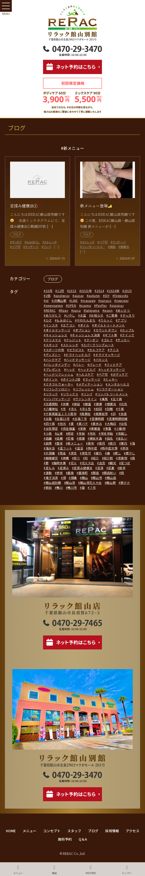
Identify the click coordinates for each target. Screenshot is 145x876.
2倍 (48, 295)
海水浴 (50, 448)
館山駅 (111, 482)
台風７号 (80, 418)
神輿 (66, 458)
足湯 (100, 468)
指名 (110, 438)
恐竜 (71, 438)
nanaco (106, 300)
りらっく (106, 320)
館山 (85, 478)
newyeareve (54, 305)
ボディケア (120, 374)
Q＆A (83, 839)
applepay (62, 295)
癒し (118, 453)
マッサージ (93, 379)
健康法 (111, 404)
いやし (70, 315)
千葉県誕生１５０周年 (61, 414)
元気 (124, 404)
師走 (71, 433)
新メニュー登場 (96, 206)
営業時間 (98, 418)
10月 (49, 291)
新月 (102, 443)
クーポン (92, 340)
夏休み (97, 423)
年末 (93, 433)
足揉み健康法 (83, 468)
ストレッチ (70, 345)
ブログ (52, 279)
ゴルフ (108, 340)
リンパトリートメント (112, 394)
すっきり (128, 315)
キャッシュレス (56, 335)
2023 (72, 291)
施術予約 (65, 839)
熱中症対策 (109, 448)
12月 (60, 291)
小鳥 (49, 433)
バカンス (102, 359)
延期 (60, 438)
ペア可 (103, 374)
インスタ (52, 325)
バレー (80, 364)
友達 (124, 414)
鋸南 (71, 473)
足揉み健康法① (26, 206)
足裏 (111, 468)
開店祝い (110, 473)
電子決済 (52, 478)
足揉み (64, 468)
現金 (63, 453)
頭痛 (74, 478)
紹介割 (108, 458)
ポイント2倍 (71, 379)
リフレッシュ (84, 389)
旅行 (113, 443)
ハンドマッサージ (78, 359)
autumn (94, 295)
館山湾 (70, 482)
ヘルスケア (86, 374)
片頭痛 (50, 453)
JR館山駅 (59, 300)
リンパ (87, 394)
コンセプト (51, 830)
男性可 (86, 453)
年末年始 (107, 433)
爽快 (125, 448)
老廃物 (122, 458)
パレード (95, 364)
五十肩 (117, 399)
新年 (91, 443)
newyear (122, 300)
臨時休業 (60, 463)
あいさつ (123, 310)
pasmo (86, 305)
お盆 (83, 315)
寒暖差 (95, 428)
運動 (49, 473)
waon (108, 310)
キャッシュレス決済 (86, 335)
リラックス (70, 394)
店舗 (49, 438)
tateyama (93, 310)
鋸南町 (83, 473)
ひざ (49, 320)
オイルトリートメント (109, 325)
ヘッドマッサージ (112, 369)
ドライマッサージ (107, 355)
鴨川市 (72, 487)
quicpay (118, 305)
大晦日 (111, 423)
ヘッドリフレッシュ (59, 374)
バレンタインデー (58, 364)
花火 (74, 463)
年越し (122, 433)
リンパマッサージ (58, 399)
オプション (83, 330)
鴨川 (60, 487)
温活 (80, 448)
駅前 (49, 487)
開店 (96, 473)
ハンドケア (53, 359)
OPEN (72, 305)
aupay (79, 295)
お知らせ (97, 315)
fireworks (121, 295)
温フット (66, 448)
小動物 (121, 428)
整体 (60, 443)
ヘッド (70, 369)
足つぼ (125, 463)
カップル (128, 330)
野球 (60, 473)
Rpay (64, 310)
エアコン (69, 325)
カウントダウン (106, 330)
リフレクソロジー (58, 389)
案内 (124, 443)
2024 (100, 291)
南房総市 (102, 414)
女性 (124, 423)
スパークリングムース (98, 345)
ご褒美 (112, 315)
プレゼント (53, 369)
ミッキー (111, 379)
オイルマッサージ (58, 330)
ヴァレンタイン (86, 399)
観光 (113, 463)
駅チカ (125, 482)
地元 (63, 423)
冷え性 (86, 409)
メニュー (29, 830)
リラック (52, 394)
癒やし (130, 453)
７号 (93, 487)
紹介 (96, 458)
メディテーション (90, 384)
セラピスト (77, 350)
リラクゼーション (111, 389)
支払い (122, 438)
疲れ (99, 453)
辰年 (122, 468)
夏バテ (83, 423)
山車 (60, 433)
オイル (84, 325)
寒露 (108, 428)
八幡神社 (52, 409)
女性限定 (52, 428)
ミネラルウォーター (59, 384)
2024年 (114, 291)
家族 (83, 428)
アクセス (132, 830)
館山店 (111, 478)
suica (77, 310)
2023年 (86, 291)
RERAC (51, 310)
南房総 (86, 414)
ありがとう (53, 315)
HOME (11, 830)
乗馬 (105, 399)
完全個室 (69, 428)
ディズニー (53, 355)
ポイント (52, 379)
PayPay (101, 305)
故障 (49, 443)
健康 (99, 404)
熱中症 (92, 448)
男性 (74, 453)
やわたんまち (86, 320)
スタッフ (52, 345)
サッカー (123, 340)
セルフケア (97, 350)
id (47, 300)
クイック (128, 335)
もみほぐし (64, 320)
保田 (77, 404)
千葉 (121, 409)
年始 (82, 433)
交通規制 (52, 404)
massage (89, 300)
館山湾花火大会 (91, 482)
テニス (114, 350)
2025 (128, 291)
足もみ (50, 468)
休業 (66, 404)
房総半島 (96, 438)
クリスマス (53, 340)
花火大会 (88, 463)
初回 (99, 409)
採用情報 (112, 830)
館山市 (97, 478)
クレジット (73, 340)
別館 (110, 409)
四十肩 (50, 423)
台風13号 (63, 418)
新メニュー (75, 443)
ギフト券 (111, 335)
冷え (74, 409)
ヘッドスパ (88, 369)
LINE (74, 300)
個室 (88, 404)
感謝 (82, 438)
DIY (107, 295)
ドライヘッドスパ (78, 355)
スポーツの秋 (55, 350)
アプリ (122, 320)
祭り (77, 458)
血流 (102, 463)
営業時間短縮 (118, 418)
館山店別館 (53, 482)
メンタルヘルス (118, 384)
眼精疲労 (52, 458)
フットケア (114, 364)
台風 (49, 418)
